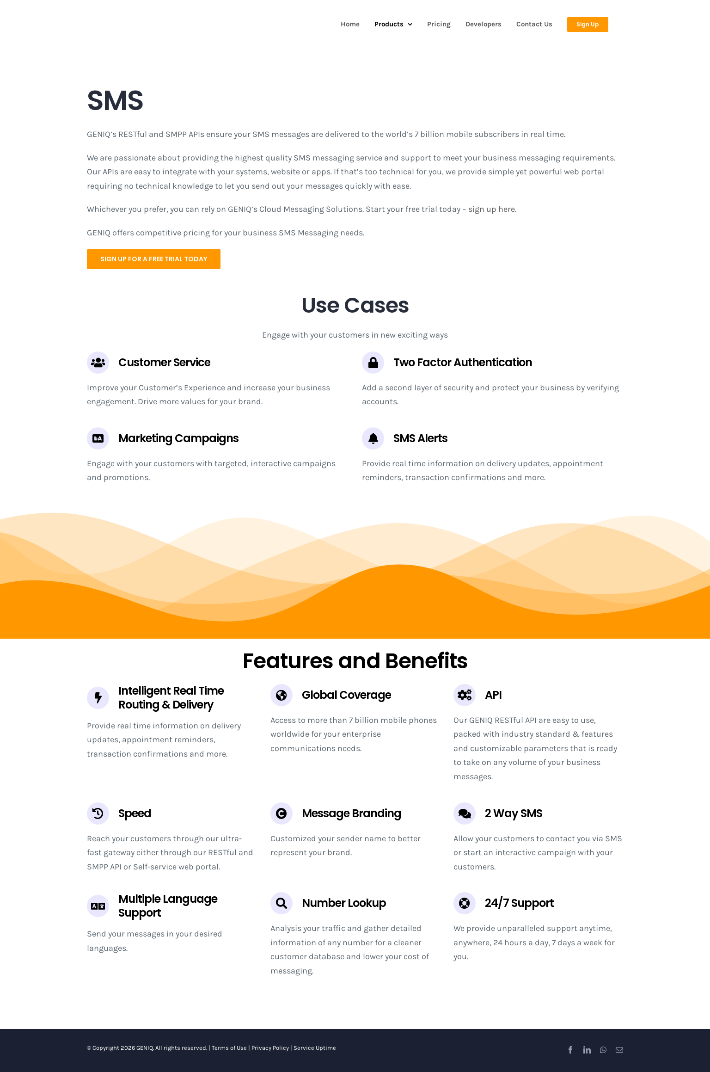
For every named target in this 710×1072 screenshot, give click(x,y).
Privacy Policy (270, 1047)
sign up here (491, 209)
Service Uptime (315, 1047)
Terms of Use (229, 1047)
